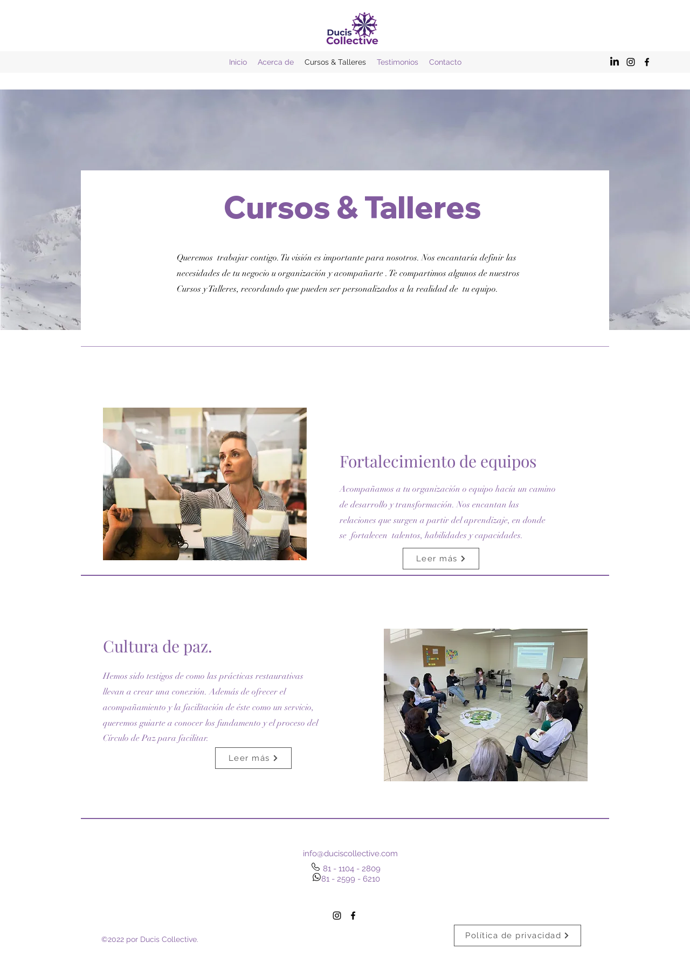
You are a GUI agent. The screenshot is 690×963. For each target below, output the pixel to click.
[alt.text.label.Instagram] (630, 62)
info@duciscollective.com (350, 853)
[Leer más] (441, 558)
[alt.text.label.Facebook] (646, 62)
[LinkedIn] (614, 62)
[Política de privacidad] (517, 935)
